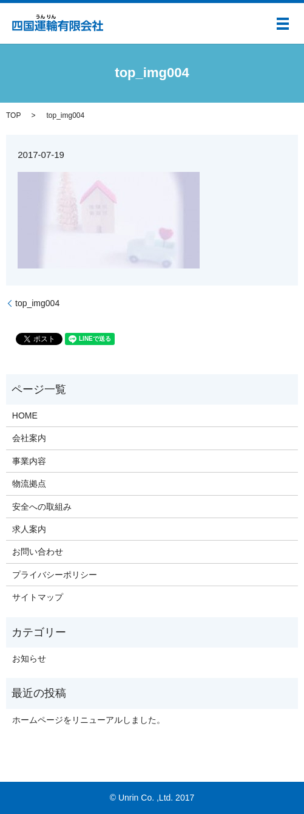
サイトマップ (37, 597)
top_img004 (37, 303)
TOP (13, 115)
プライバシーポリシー (54, 575)
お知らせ (29, 658)
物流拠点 (29, 483)
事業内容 (29, 461)
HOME (25, 415)
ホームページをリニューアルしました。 (88, 720)
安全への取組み (42, 506)
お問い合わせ (37, 551)
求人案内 (29, 529)
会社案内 (29, 438)
